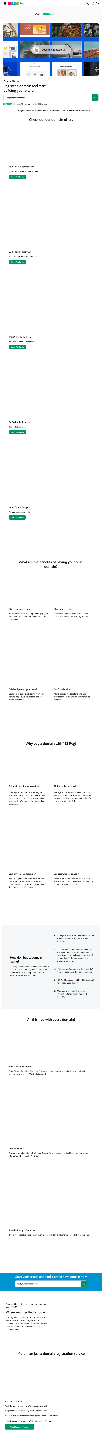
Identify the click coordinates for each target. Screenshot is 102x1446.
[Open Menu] (4, 3)
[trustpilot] (9, 104)
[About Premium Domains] (20, 1427)
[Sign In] (92, 3)
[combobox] (48, 98)
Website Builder (38, 1071)
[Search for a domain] (95, 97)
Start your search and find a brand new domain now (51, 1277)
